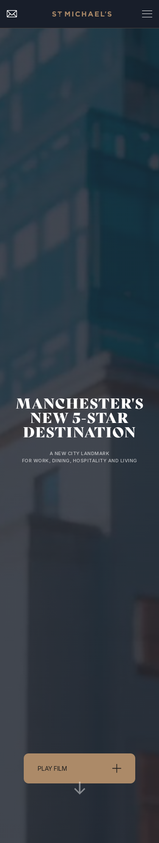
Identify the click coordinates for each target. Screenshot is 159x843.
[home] (80, 13)
